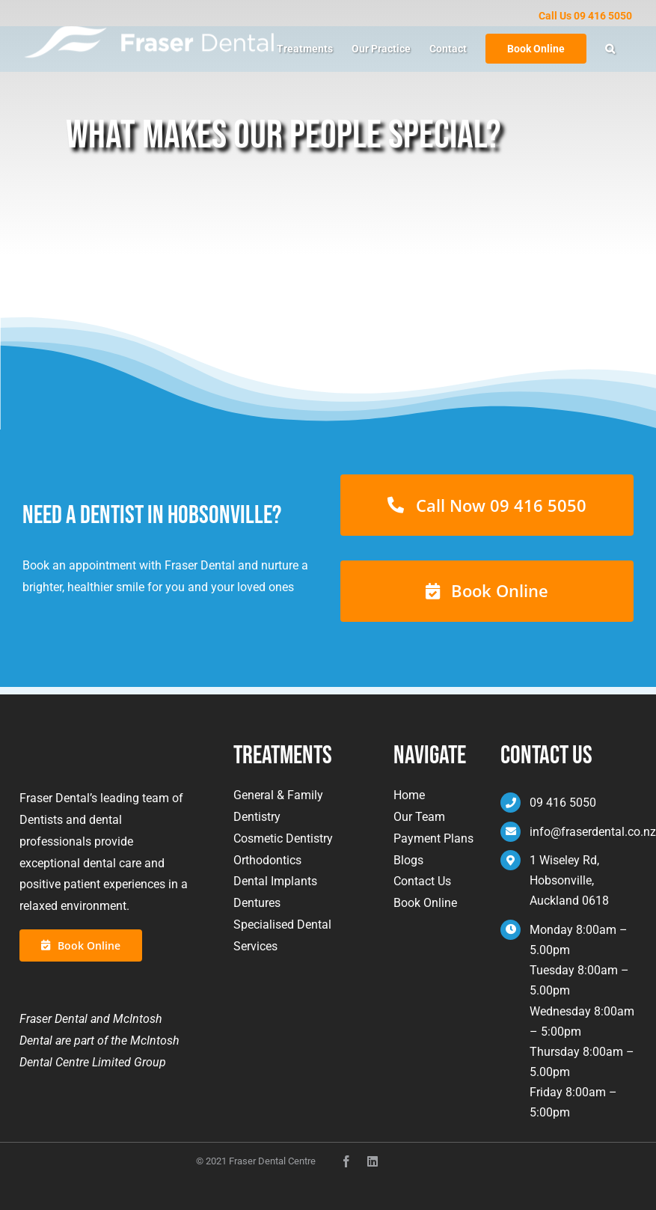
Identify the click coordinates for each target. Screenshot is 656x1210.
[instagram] (372, 1161)
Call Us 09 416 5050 (585, 16)
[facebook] (346, 1161)
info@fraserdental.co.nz (593, 832)
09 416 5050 (563, 802)
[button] (610, 48)
